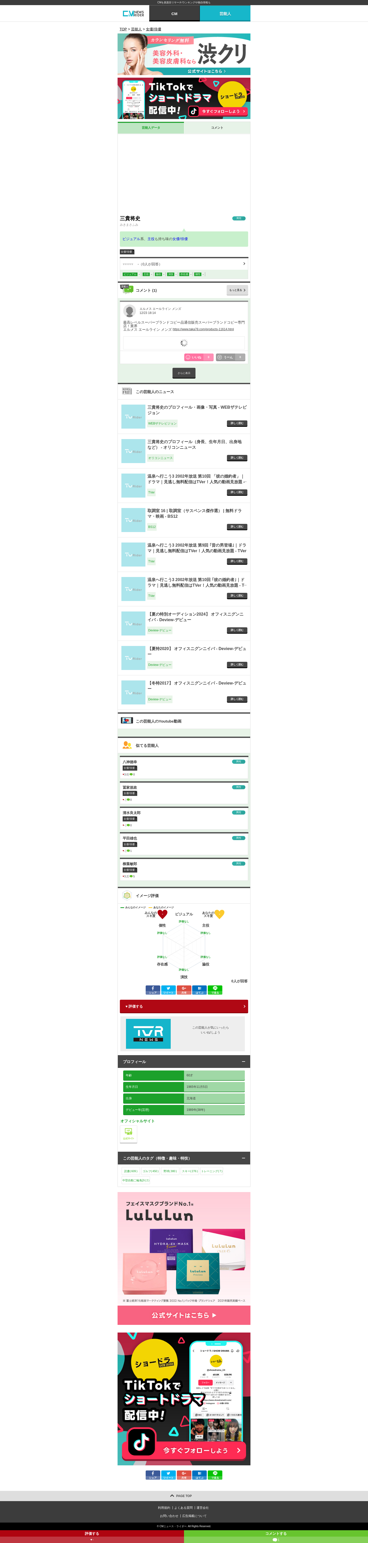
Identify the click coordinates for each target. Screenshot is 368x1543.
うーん (235, 357)
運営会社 (203, 1508)
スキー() (190, 1171)
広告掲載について (194, 1516)
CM (174, 13)
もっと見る (235, 290)
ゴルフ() (151, 1171)
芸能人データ (151, 127)
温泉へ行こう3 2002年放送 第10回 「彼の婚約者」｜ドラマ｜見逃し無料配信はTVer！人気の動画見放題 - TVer (196, 482)
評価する (92, 1537)
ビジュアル (131, 239)
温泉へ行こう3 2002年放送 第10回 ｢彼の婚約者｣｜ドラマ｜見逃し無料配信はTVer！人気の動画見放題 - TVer (196, 585)
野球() (170, 1171)
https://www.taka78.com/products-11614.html (203, 329)
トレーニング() (211, 1171)
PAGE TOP (184, 1496)
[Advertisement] (184, 174)
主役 (151, 239)
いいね (203, 357)
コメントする (276, 1537)
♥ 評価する (134, 1006)
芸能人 (225, 13)
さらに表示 (184, 373)
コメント (217, 127)
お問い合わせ (169, 1516)
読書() (130, 1171)
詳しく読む (237, 423)
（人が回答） (142, 264)
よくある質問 (183, 1508)
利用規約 (164, 1508)
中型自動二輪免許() (135, 1180)
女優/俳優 (180, 239)
